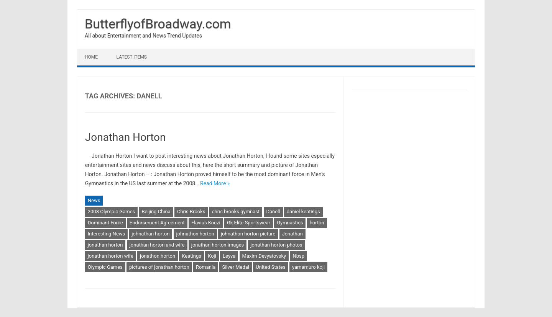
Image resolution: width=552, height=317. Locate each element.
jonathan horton (105, 245)
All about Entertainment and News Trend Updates (143, 36)
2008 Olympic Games (111, 211)
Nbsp (298, 256)
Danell (273, 211)
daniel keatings (303, 211)
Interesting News (106, 234)
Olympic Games (105, 267)
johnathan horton (151, 234)
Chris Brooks (191, 211)
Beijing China (156, 211)
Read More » (215, 183)
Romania (205, 267)
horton (317, 222)
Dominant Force (105, 222)
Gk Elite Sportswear (248, 222)
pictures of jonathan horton (159, 267)
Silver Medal (235, 267)
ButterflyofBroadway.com (158, 23)
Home (91, 57)
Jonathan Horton (125, 137)
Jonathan (292, 234)
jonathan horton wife (110, 256)
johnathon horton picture (248, 234)
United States (270, 267)
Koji (212, 256)
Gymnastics (290, 222)
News (94, 200)
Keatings (191, 256)
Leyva (229, 256)
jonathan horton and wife (157, 245)
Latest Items (132, 57)
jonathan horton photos (276, 245)
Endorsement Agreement (157, 222)
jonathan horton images (217, 245)
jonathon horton (157, 256)
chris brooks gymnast (236, 211)
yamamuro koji (308, 267)
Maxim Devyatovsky (264, 256)
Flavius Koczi (205, 222)
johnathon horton (195, 234)
